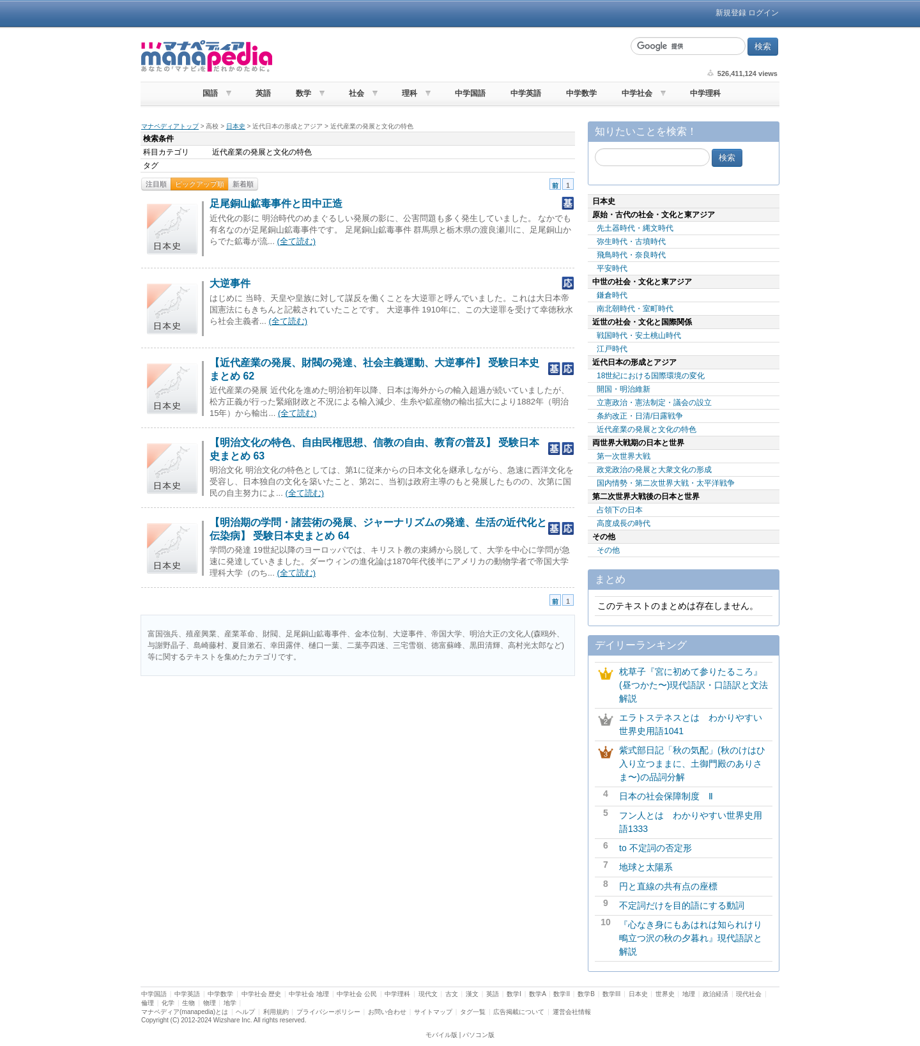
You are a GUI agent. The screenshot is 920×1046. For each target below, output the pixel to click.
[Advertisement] (449, 56)
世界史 (665, 993)
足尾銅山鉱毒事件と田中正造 (276, 203)
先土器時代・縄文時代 (635, 228)
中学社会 (637, 93)
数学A (537, 993)
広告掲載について (518, 1011)
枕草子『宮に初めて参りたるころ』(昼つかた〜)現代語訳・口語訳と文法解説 (693, 685)
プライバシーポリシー (328, 1011)
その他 (608, 550)
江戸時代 (612, 348)
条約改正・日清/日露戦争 (640, 415)
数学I (514, 993)
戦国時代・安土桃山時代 (639, 335)
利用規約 (276, 1011)
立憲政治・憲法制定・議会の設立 (654, 402)
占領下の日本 (620, 509)
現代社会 (749, 993)
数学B (586, 993)
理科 (409, 93)
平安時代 (612, 268)
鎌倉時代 (612, 295)
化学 (168, 1002)
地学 (230, 1002)
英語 (263, 93)
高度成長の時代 (623, 523)
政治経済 (715, 993)
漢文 (472, 993)
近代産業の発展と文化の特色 (646, 429)
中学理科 (705, 93)
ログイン (763, 12)
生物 (188, 1002)
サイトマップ (433, 1011)
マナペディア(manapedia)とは (184, 1011)
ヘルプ (245, 1011)
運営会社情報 (572, 1011)
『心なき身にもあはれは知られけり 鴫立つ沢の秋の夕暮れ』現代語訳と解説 (695, 938)
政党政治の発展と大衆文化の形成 (654, 469)
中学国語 (470, 93)
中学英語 (525, 93)
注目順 (156, 184)
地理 (688, 993)
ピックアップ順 (199, 184)
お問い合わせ (387, 1011)
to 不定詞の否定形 (655, 848)
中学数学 (581, 93)
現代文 (428, 993)
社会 (356, 93)
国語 (210, 93)
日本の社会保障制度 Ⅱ (666, 796)
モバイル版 (441, 1034)
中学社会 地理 (309, 993)
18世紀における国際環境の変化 (651, 375)
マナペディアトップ (170, 126)
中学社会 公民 (357, 993)
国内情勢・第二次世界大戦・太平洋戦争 (666, 483)
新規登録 (731, 12)
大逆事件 (230, 283)
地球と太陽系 (646, 867)
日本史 (235, 126)
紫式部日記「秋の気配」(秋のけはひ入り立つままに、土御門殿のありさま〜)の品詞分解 (692, 763)
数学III (611, 993)
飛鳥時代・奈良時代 (631, 254)
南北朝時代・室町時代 (635, 308)
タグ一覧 (473, 1011)
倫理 (147, 1002)
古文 (451, 993)
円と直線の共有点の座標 (668, 886)
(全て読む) (296, 241)
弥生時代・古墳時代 (631, 241)
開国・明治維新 (623, 389)
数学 (303, 93)
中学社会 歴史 (261, 993)
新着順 (243, 184)
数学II (561, 993)
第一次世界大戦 (623, 456)
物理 (209, 1002)
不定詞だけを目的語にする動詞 (681, 905)
